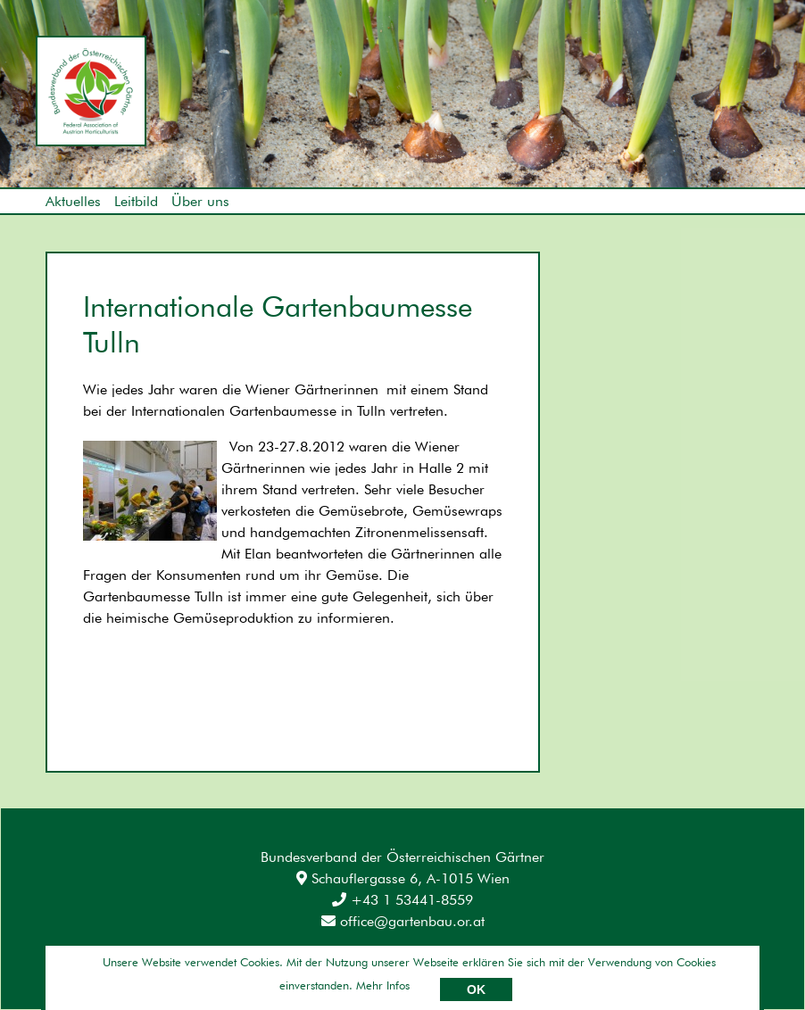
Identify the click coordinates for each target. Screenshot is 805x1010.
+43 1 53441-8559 (402, 899)
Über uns (200, 201)
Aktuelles (73, 201)
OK (476, 989)
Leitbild (136, 201)
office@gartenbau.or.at (403, 921)
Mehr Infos (383, 985)
